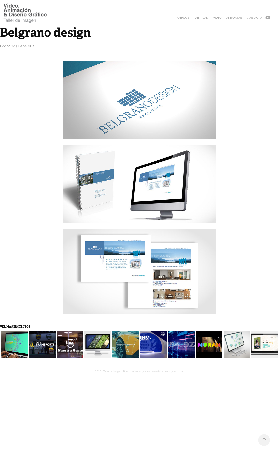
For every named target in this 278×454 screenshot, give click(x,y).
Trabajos (182, 18)
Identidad (201, 18)
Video (217, 18)
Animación (234, 18)
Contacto (254, 18)
